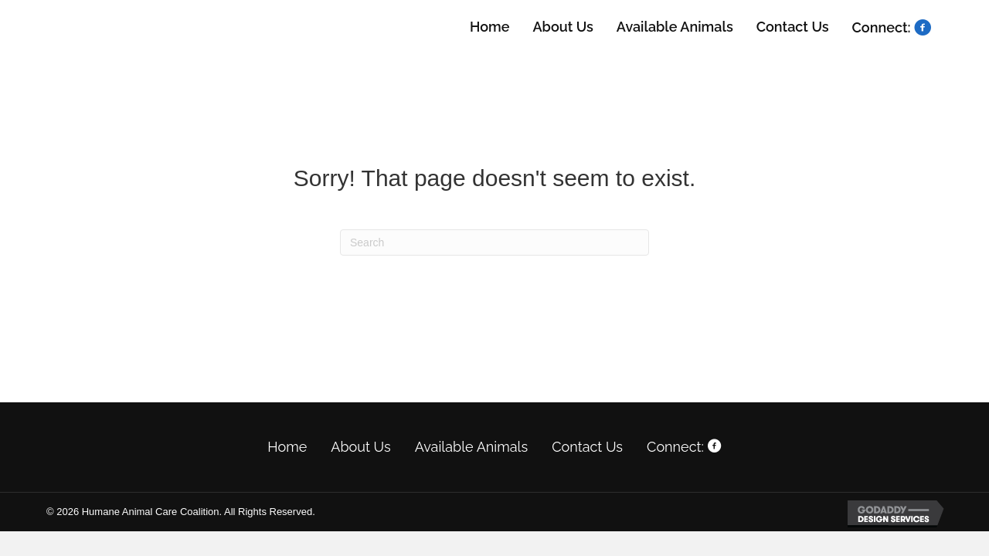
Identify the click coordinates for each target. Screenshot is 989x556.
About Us (360, 447)
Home (287, 447)
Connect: (684, 447)
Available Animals (471, 447)
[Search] (494, 242)
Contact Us (587, 447)
